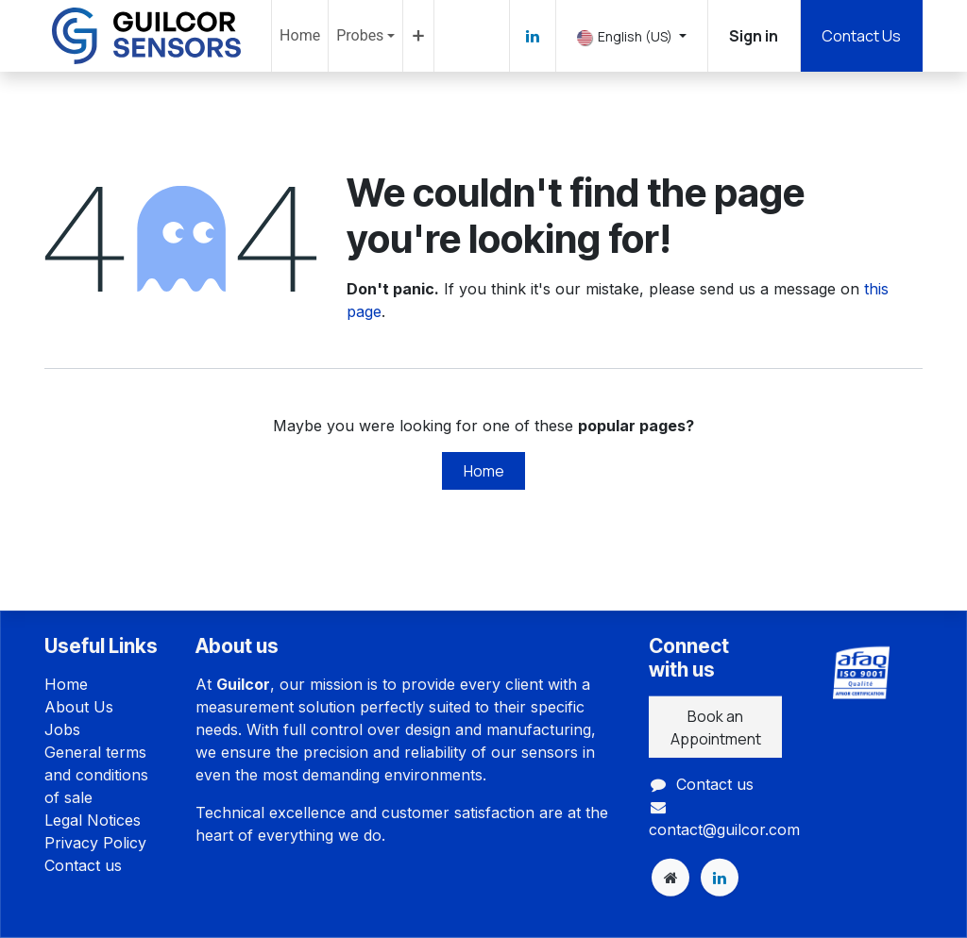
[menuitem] (300, 36)
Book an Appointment (715, 726)
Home (484, 471)
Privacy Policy (95, 842)
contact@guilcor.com (724, 829)
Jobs (62, 729)
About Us (78, 706)
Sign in (753, 35)
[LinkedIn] (532, 36)
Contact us (83, 865)
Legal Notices (92, 820)
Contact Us (861, 35)
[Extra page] (670, 877)
